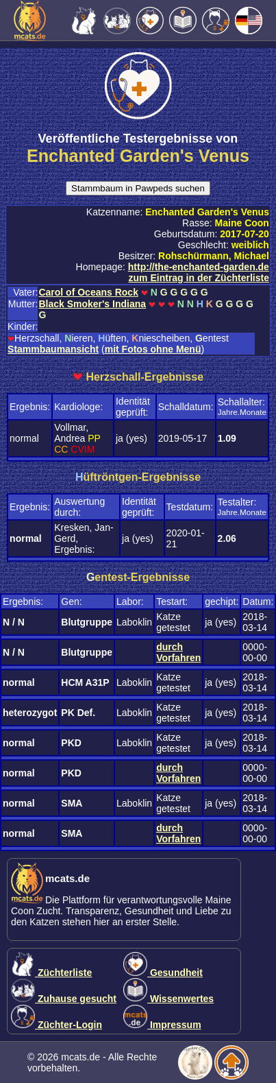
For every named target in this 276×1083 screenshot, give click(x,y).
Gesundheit (163, 972)
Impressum (162, 1024)
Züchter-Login (56, 1024)
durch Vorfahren (178, 652)
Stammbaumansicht (53, 349)
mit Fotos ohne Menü (153, 349)
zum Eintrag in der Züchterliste (199, 277)
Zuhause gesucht (63, 998)
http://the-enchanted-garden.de (198, 266)
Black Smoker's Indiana (92, 303)
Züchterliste (51, 972)
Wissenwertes (168, 998)
